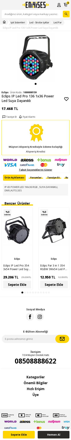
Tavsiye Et (9, 116)
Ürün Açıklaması (14, 177)
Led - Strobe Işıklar (39, 22)
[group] (35, 57)
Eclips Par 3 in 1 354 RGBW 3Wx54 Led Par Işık (53, 267)
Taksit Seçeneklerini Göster (35, 169)
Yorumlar (35, 177)
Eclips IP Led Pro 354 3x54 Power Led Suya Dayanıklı (16, 267)
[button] (36, 84)
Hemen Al (53, 434)
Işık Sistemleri (18, 22)
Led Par (58, 22)
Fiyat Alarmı (26, 116)
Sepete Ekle (19, 434)
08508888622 (35, 361)
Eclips (17, 258)
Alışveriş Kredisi (35, 151)
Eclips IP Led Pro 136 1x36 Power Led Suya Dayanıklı (30, 27)
